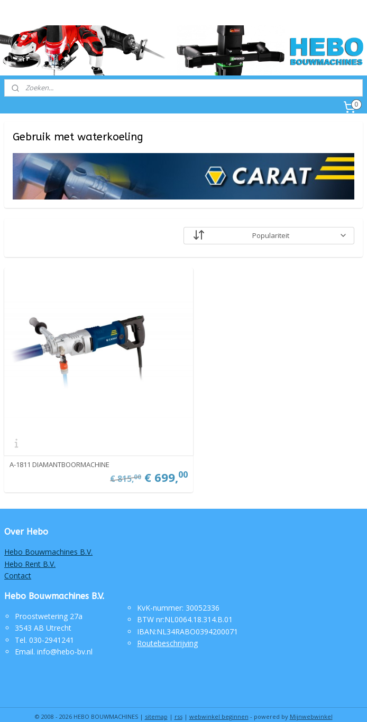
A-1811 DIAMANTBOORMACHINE (59, 451)
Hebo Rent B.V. (30, 550)
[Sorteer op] (269, 235)
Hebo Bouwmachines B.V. (48, 538)
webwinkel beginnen (219, 703)
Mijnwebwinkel (311, 703)
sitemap (156, 703)
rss (178, 703)
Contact (17, 562)
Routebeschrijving (167, 629)
